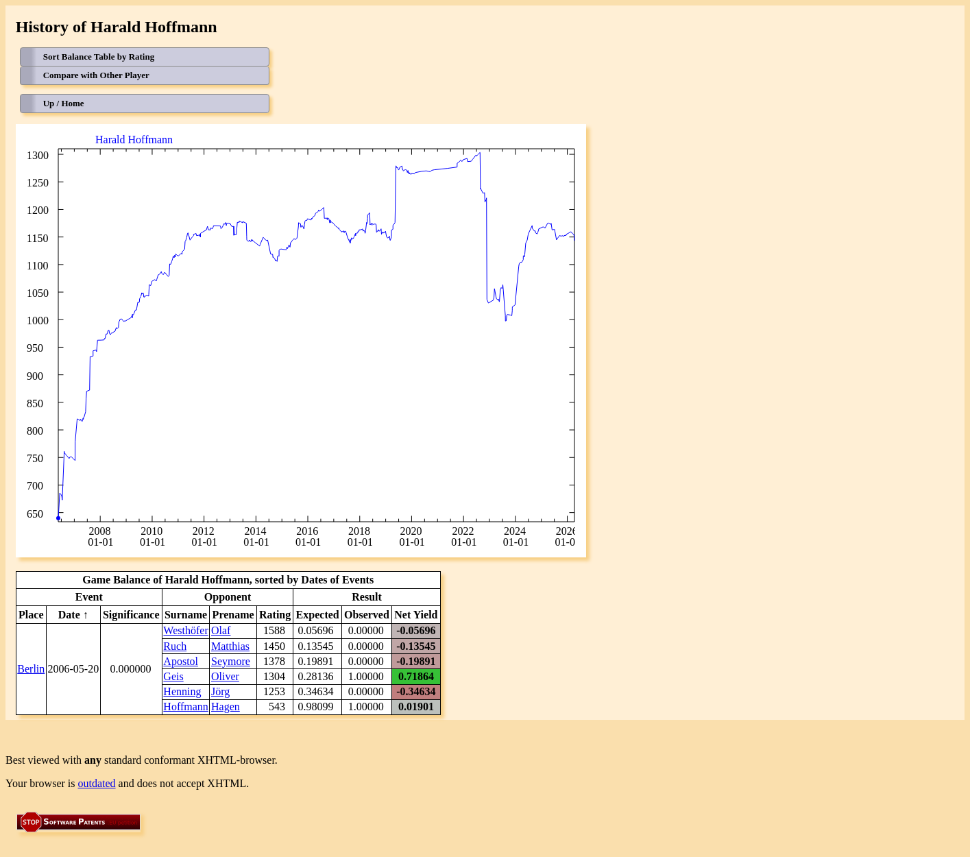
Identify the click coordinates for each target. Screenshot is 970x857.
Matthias (230, 646)
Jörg (220, 691)
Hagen (225, 706)
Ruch (174, 646)
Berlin (31, 669)
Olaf (220, 630)
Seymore (230, 661)
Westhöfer (185, 630)
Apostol (180, 661)
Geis (173, 676)
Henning (182, 691)
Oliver (225, 676)
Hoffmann (185, 706)
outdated (97, 783)
